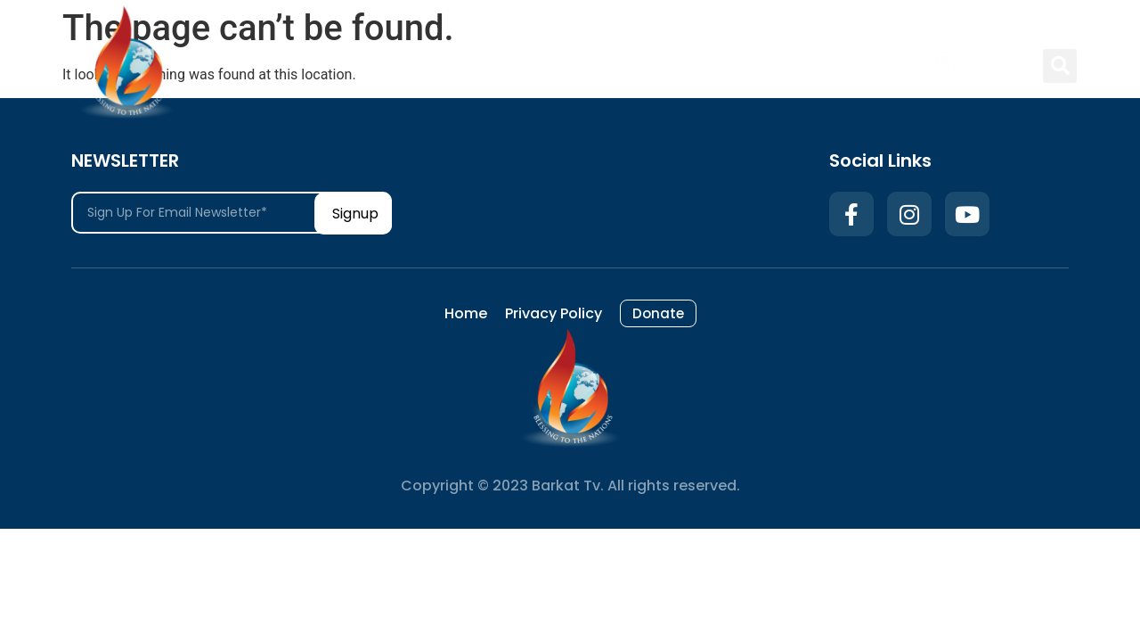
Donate (871, 65)
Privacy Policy (764, 65)
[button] (1060, 66)
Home (664, 65)
